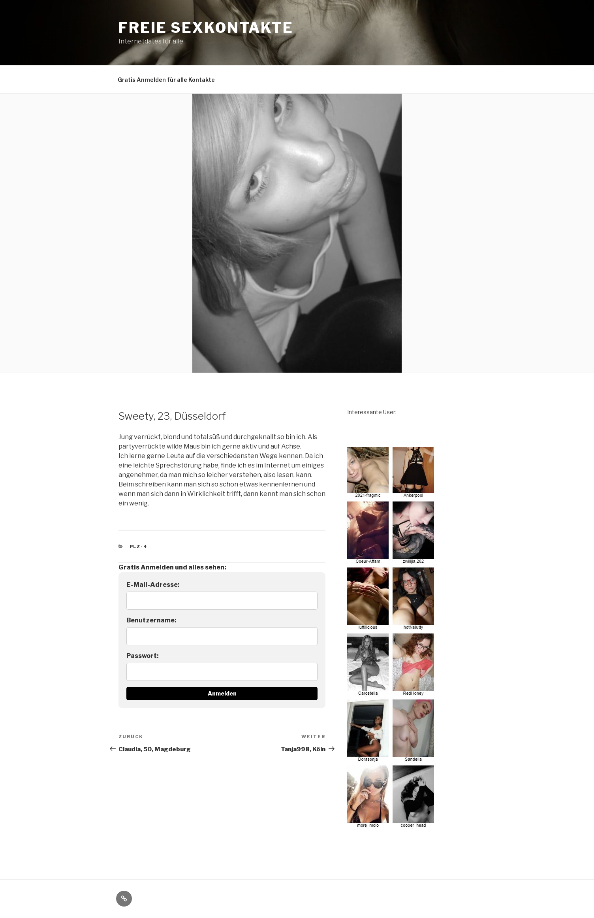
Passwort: (142, 656)
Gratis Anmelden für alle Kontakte (166, 79)
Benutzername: (151, 620)
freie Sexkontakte (205, 27)
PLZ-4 (139, 546)
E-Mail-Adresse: (153, 584)
